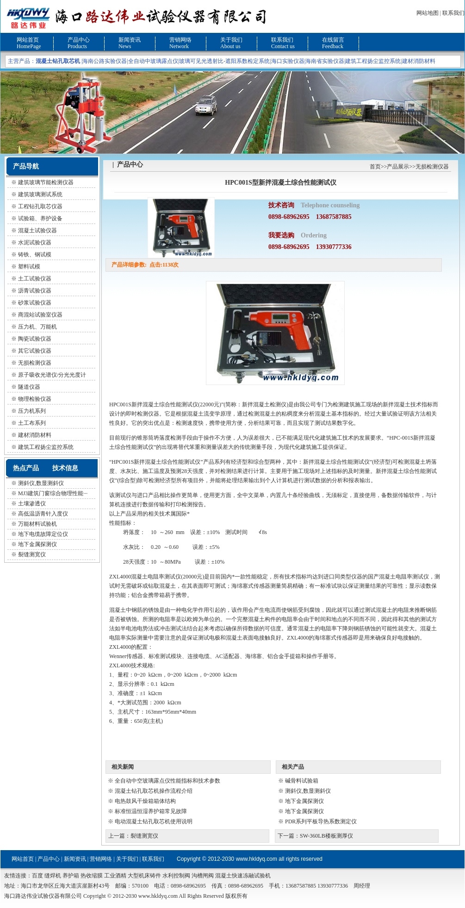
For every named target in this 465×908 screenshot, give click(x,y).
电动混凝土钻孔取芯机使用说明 (153, 821)
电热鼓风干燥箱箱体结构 (145, 801)
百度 (37, 875)
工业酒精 (115, 875)
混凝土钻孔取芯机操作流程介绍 (153, 791)
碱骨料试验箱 (301, 780)
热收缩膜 (92, 875)
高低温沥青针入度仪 (43, 513)
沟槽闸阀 (203, 875)
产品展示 (398, 166)
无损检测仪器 (432, 166)
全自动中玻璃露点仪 (153, 61)
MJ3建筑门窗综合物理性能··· (52, 493)
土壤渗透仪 (32, 503)
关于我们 (231, 40)
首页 (375, 166)
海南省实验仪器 (324, 61)
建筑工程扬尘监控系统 (373, 61)
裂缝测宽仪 (32, 554)
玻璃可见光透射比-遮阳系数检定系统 (224, 61)
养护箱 (70, 875)
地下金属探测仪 (37, 544)
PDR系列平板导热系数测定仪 (321, 821)
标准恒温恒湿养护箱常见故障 (151, 811)
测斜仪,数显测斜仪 (41, 483)
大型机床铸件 (144, 875)
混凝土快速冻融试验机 (243, 875)
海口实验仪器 (287, 61)
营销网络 (180, 40)
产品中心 (79, 40)
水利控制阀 (176, 875)
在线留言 (333, 40)
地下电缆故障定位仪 (43, 534)
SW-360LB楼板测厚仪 (326, 836)
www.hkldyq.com (256, 859)
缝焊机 (52, 875)
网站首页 (28, 40)
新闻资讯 (129, 40)
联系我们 (453, 13)
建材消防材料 (418, 61)
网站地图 (427, 13)
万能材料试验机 (37, 524)
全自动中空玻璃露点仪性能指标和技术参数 (167, 780)
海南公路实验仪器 (104, 61)
